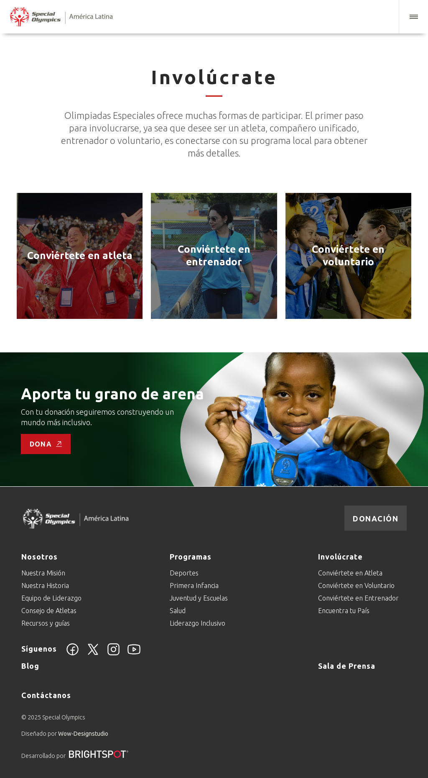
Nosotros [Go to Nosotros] (39, 556)
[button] (413, 16)
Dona (46, 444)
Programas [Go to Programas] (190, 556)
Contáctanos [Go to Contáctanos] (46, 695)
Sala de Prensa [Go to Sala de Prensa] (346, 666)
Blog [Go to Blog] (30, 666)
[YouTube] (134, 654)
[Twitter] (93, 654)
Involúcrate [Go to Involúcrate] (340, 556)
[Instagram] (113, 654)
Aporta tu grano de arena (112, 393)
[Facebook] (72, 654)
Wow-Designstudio (83, 733)
